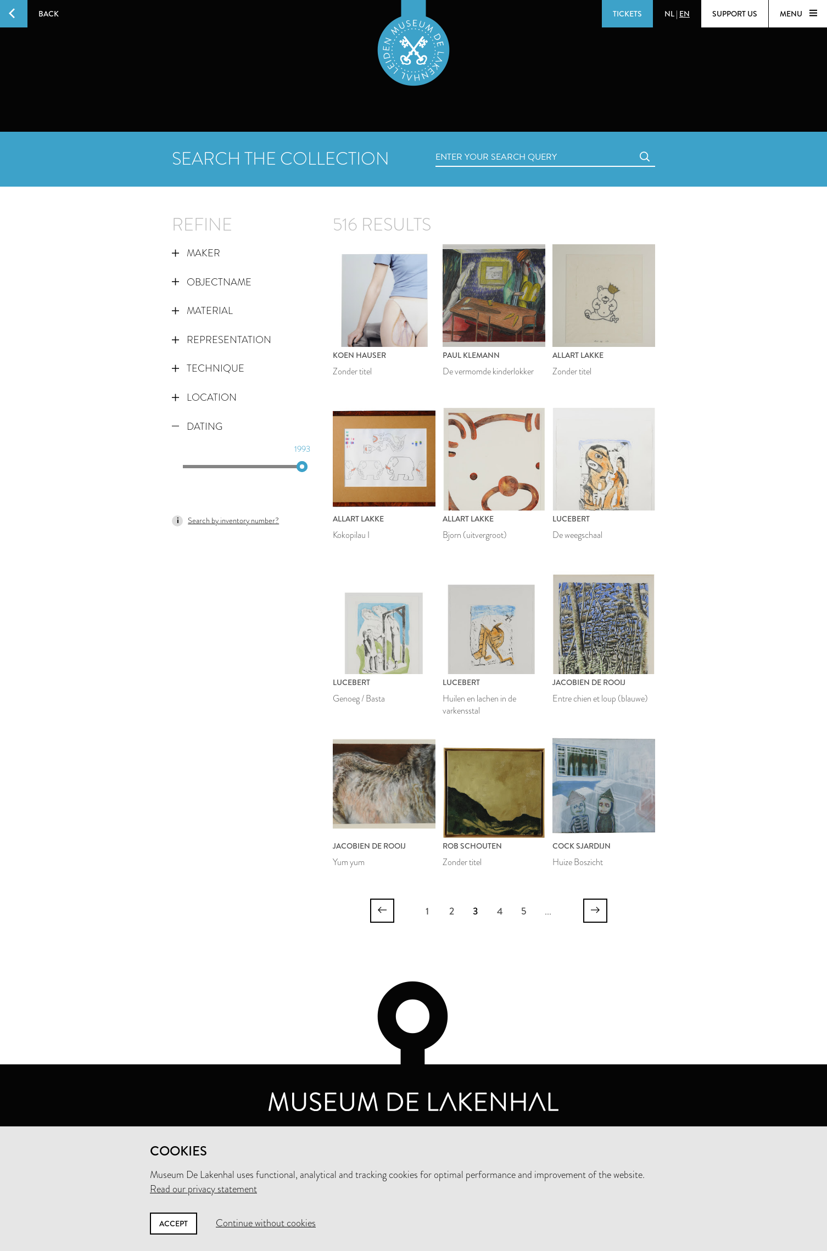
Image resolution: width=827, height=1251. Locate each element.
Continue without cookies (266, 1223)
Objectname (212, 282)
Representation (221, 340)
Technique (208, 368)
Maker (196, 253)
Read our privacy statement (203, 1189)
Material (202, 311)
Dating (197, 426)
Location (204, 397)
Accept (173, 1223)
